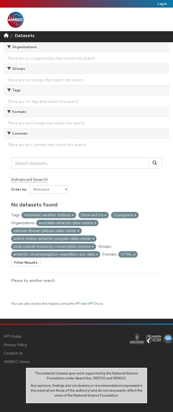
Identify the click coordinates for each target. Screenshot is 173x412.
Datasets (25, 35)
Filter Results (25, 262)
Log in (162, 4)
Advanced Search (29, 179)
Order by (18, 189)
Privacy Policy (15, 344)
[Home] (6, 35)
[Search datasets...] (80, 163)
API (77, 303)
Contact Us (13, 353)
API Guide (12, 336)
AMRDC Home (17, 361)
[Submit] (155, 163)
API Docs (95, 303)
